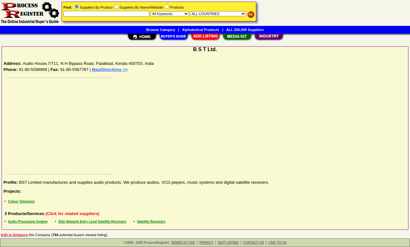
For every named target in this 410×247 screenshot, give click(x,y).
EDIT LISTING (228, 242)
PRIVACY (207, 242)
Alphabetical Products (200, 30)
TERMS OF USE (183, 242)
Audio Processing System (27, 221)
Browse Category (160, 30)
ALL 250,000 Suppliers (245, 30)
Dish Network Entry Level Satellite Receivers (92, 221)
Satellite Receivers (151, 221)
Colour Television (21, 201)
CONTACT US (253, 242)
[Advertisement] (196, 124)
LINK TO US (277, 242)
